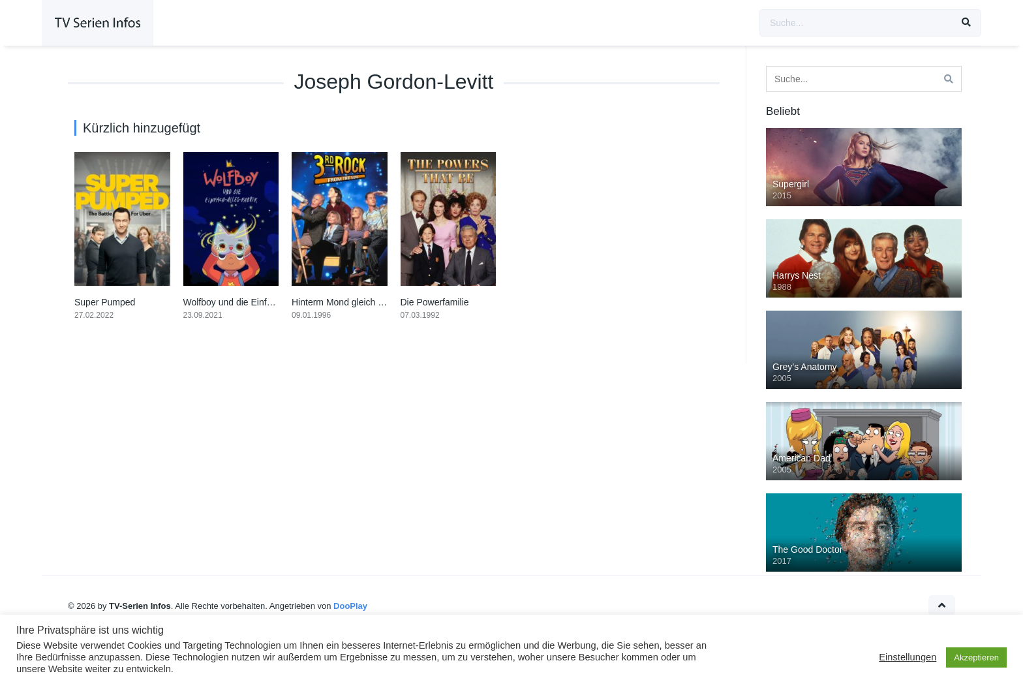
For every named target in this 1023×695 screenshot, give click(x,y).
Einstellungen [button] (907, 657)
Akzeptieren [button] (976, 657)
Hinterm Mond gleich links (344, 302)
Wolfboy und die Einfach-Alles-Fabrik (258, 302)
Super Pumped (104, 302)
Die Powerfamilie (435, 302)
